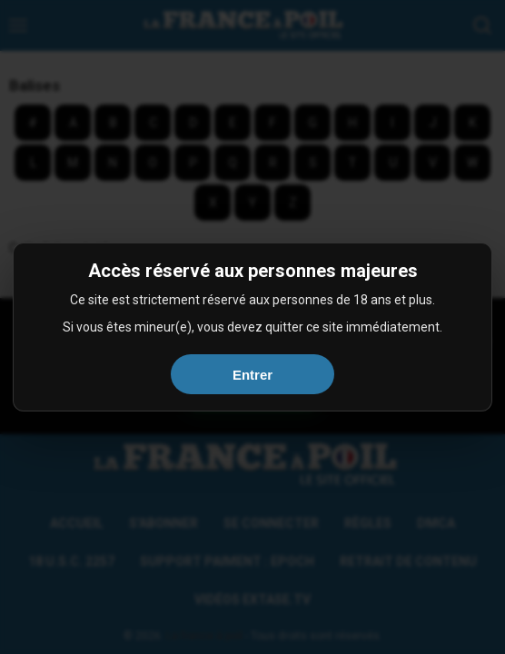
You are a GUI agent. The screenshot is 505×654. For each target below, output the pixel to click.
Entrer (252, 374)
